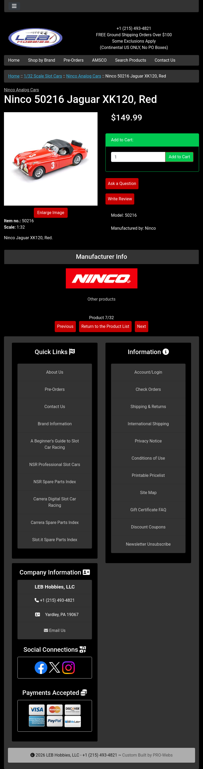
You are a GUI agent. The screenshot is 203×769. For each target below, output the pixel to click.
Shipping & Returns (148, 406)
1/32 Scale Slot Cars (43, 76)
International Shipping (148, 423)
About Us (54, 372)
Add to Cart (179, 156)
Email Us (55, 630)
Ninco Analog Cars (83, 76)
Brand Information (55, 423)
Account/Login (148, 372)
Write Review (120, 198)
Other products (101, 299)
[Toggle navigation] (14, 6)
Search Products (130, 60)
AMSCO (99, 60)
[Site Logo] (36, 35)
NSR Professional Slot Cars (54, 464)
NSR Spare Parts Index (55, 481)
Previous (65, 326)
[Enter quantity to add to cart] (138, 157)
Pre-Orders (74, 60)
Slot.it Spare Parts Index (54, 539)
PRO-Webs (163, 755)
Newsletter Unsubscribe (148, 544)
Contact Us (165, 60)
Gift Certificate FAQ (148, 509)
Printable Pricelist (148, 475)
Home (14, 60)
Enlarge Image (50, 212)
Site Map (148, 492)
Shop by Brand (41, 60)
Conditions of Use (148, 458)
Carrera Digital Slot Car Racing (54, 502)
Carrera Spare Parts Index (55, 522)
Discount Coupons (148, 527)
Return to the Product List (105, 326)
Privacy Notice (148, 441)
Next (141, 326)
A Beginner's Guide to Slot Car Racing (55, 444)
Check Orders (148, 389)
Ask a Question (122, 183)
